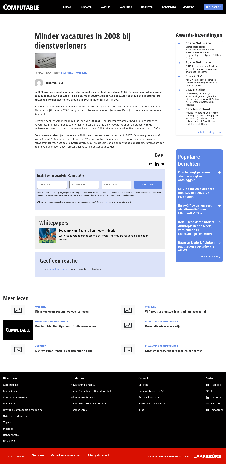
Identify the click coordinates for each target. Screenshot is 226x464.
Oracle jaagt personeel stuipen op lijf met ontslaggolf (194, 176)
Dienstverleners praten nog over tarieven (62, 311)
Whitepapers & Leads (83, 397)
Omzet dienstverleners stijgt (163, 326)
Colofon (143, 384)
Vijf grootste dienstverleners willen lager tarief (175, 311)
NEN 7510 (9, 441)
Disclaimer (38, 455)
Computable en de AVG (151, 391)
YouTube (216, 403)
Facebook (216, 384)
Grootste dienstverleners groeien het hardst (173, 351)
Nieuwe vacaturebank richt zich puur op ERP (64, 351)
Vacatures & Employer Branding (89, 403)
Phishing (8, 428)
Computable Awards (15, 397)
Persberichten (79, 409)
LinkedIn (216, 397)
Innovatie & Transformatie (52, 321)
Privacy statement (98, 455)
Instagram (217, 409)
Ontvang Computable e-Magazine (23, 409)
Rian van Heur (54, 82)
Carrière (81, 73)
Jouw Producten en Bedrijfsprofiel (91, 391)
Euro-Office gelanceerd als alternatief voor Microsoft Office (195, 209)
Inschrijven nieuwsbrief (152, 403)
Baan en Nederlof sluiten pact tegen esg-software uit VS (196, 246)
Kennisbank (10, 391)
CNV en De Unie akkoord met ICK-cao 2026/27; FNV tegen (196, 193)
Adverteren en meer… (83, 384)
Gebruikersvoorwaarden (66, 455)
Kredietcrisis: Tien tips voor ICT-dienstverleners (65, 326)
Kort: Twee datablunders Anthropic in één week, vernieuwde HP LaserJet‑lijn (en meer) (196, 228)
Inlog (141, 409)
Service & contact (148, 397)
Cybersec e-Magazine (15, 416)
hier (105, 202)
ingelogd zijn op (59, 269)
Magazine (9, 403)
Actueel (68, 73)
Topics (7, 422)
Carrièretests (10, 384)
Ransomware (11, 434)
